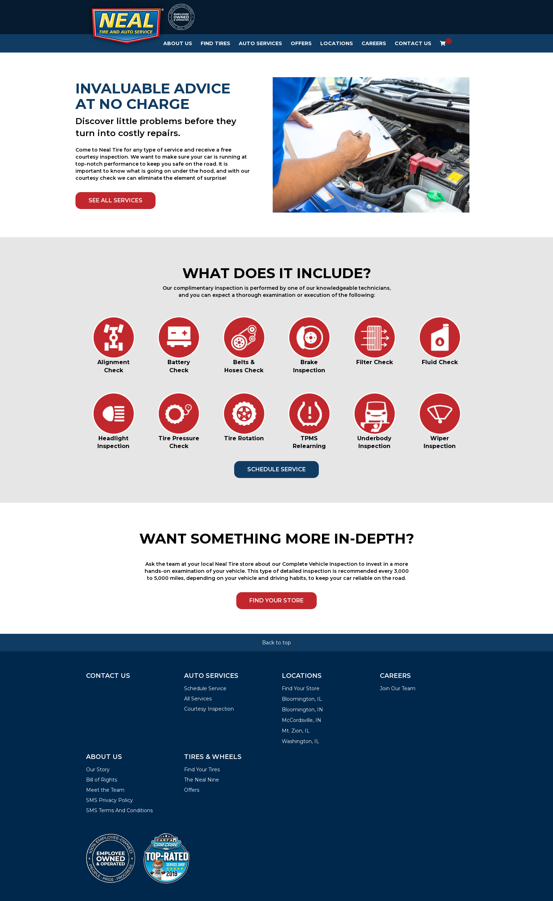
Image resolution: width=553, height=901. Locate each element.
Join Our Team (397, 688)
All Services (198, 698)
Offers (301, 43)
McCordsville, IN (301, 720)
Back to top (276, 642)
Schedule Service (205, 688)
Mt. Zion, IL (296, 731)
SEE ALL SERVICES (115, 200)
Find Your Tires (202, 769)
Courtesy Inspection (209, 709)
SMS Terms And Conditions (119, 810)
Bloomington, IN (302, 709)
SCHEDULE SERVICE (276, 469)
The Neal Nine (201, 780)
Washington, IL (300, 741)
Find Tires (215, 43)
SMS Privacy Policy (109, 800)
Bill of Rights (101, 780)
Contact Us (413, 43)
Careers (373, 43)
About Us (177, 43)
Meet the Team (105, 790)
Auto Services (260, 43)
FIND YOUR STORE (276, 600)
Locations (336, 43)
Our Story (98, 769)
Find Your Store (301, 688)
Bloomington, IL (302, 699)
